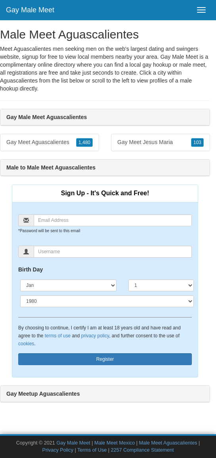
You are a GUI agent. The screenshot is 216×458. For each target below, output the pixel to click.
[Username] (113, 252)
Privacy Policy (57, 450)
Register (105, 359)
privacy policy (95, 336)
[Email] (113, 220)
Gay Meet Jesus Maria (160, 142)
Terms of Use (92, 450)
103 (197, 142)
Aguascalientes (19, 80)
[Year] (107, 301)
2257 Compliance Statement (142, 450)
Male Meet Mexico (114, 443)
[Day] (161, 285)
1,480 (84, 142)
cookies (26, 343)
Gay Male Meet (30, 10)
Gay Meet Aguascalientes (49, 142)
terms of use (58, 336)
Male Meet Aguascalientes (168, 443)
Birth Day (30, 269)
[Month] (68, 285)
